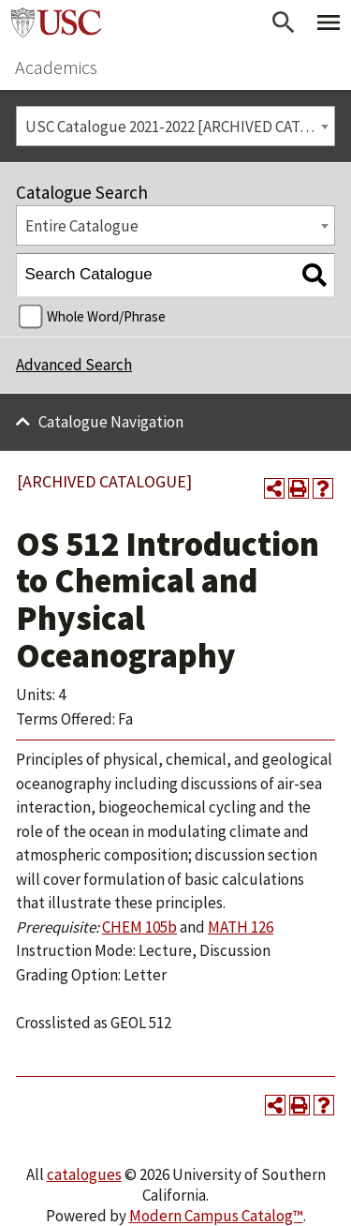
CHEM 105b (139, 927)
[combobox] (175, 126)
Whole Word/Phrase (106, 316)
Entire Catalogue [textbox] (82, 226)
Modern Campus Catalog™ (216, 1215)
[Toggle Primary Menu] (328, 22)
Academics (56, 67)
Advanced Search (74, 364)
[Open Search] (283, 22)
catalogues (84, 1174)
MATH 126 (240, 927)
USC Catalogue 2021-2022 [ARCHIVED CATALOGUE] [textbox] (180, 126)
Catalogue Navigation (110, 421)
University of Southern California (56, 22)
